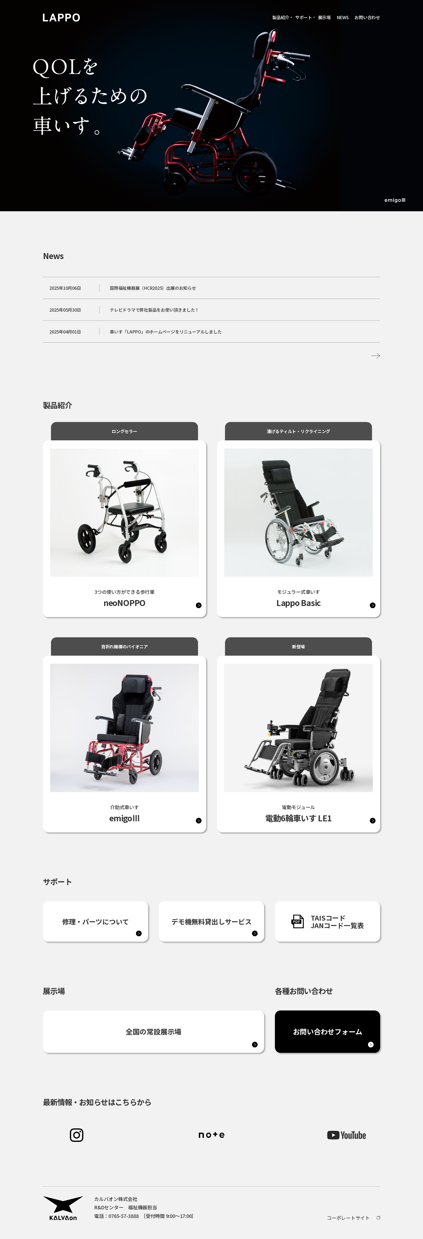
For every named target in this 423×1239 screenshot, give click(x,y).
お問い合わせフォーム (327, 1031)
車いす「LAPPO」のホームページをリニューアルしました (165, 331)
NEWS (343, 17)
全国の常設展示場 (153, 1031)
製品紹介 (280, 17)
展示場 (324, 17)
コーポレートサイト (348, 1217)
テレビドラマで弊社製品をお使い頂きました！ (154, 310)
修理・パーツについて (95, 921)
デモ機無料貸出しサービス (211, 921)
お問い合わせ (367, 17)
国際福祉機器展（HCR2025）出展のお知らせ (153, 288)
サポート (303, 17)
